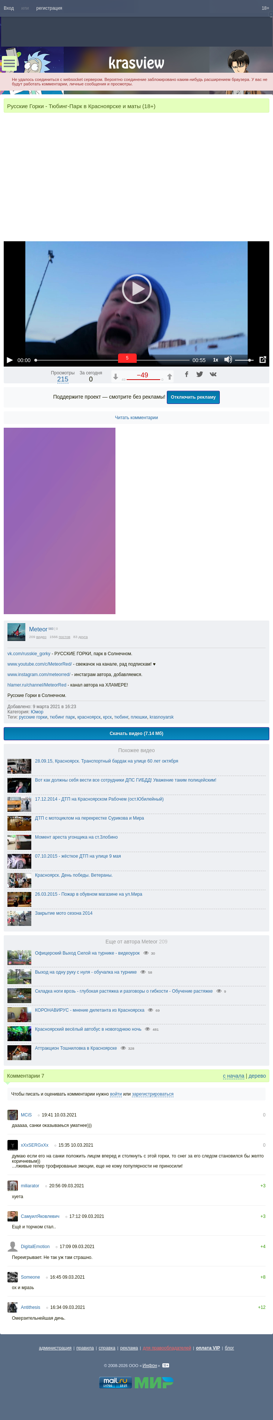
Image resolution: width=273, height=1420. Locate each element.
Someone (30, 1277)
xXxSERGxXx (34, 1145)
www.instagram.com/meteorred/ (38, 674)
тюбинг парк (62, 717)
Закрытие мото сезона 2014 (64, 913)
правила (85, 1348)
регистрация (49, 8)
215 (63, 379)
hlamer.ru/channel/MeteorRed (36, 685)
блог (229, 1348)
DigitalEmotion (35, 1246)
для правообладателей (167, 1348)
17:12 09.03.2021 (86, 1216)
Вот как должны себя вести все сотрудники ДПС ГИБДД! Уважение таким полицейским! (125, 780)
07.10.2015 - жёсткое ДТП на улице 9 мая (78, 856)
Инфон (150, 1365)
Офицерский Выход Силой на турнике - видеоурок (87, 953)
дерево (257, 1076)
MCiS (26, 1115)
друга (83, 637)
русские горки (33, 717)
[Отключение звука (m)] (228, 359)
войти (116, 1094)
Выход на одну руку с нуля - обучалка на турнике (86, 972)
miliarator (30, 1185)
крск (107, 717)
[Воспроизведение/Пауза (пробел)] (9, 359)
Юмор (37, 711)
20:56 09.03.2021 (66, 1185)
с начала (233, 1076)
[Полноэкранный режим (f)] (262, 359)
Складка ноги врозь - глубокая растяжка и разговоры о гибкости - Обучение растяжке (124, 991)
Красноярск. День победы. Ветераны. (74, 875)
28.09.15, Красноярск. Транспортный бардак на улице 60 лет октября (106, 761)
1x (215, 359)
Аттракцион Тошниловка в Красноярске (76, 1048)
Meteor (38, 629)
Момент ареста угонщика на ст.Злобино (76, 837)
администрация (55, 1348)
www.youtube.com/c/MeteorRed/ (39, 664)
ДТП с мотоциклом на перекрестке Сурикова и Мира (89, 818)
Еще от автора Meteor (136, 942)
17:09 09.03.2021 (77, 1246)
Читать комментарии (136, 417)
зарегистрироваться (153, 1094)
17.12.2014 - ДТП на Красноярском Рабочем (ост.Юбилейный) (99, 799)
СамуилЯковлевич (40, 1216)
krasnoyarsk (162, 717)
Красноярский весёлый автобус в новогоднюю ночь (88, 1029)
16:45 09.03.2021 (67, 1277)
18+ (265, 8)
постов (64, 637)
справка (107, 1348)
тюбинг (121, 717)
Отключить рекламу (193, 397)
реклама (129, 1348)
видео (41, 637)
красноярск (89, 717)
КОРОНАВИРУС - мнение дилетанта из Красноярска (90, 1010)
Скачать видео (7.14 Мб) (136, 733)
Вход (9, 8)
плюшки (139, 717)
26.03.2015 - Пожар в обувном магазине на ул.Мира (88, 894)
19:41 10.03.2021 (59, 1115)
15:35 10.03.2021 (75, 1145)
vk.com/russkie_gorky (28, 653)
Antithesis (30, 1307)
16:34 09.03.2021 (67, 1307)
